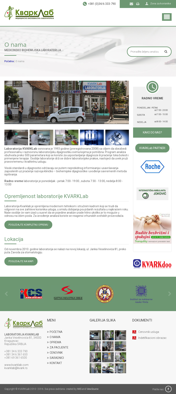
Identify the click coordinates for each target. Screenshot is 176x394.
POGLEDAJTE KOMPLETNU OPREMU (28, 224)
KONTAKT (54, 363)
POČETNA (54, 331)
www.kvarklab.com (16, 364)
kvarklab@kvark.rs (16, 368)
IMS (79, 389)
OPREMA (54, 342)
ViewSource (92, 389)
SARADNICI (55, 357)
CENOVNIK (55, 352)
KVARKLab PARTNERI (152, 148)
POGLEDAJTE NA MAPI (21, 261)
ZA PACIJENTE (57, 347)
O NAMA (53, 337)
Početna (9, 61)
